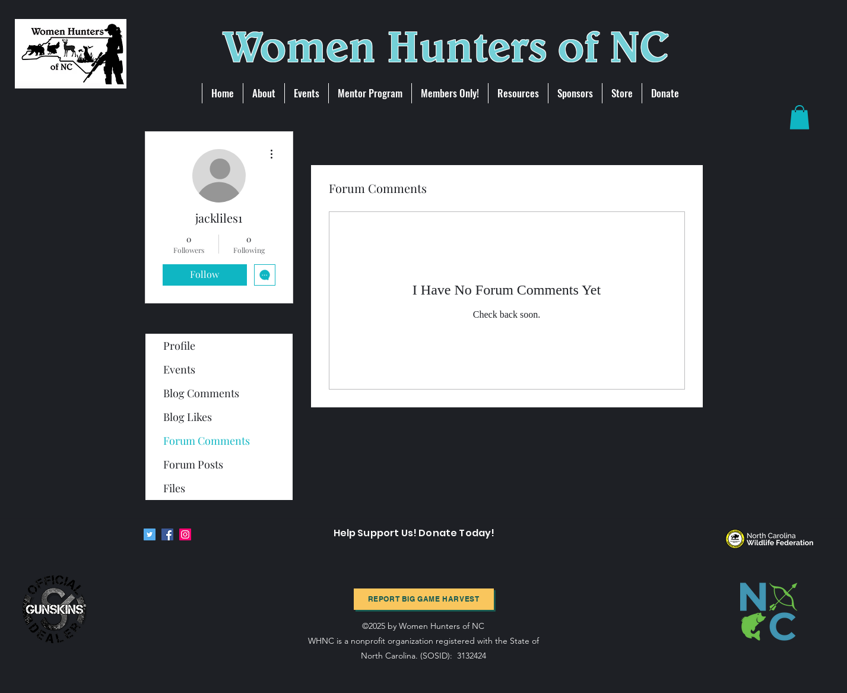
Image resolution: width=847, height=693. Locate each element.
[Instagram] (185, 534)
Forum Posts (193, 464)
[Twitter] (150, 534)
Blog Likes (187, 417)
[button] (799, 117)
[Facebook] (167, 534)
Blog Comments (201, 393)
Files (174, 488)
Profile (179, 345)
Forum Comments (206, 440)
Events (179, 369)
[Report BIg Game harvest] (424, 599)
